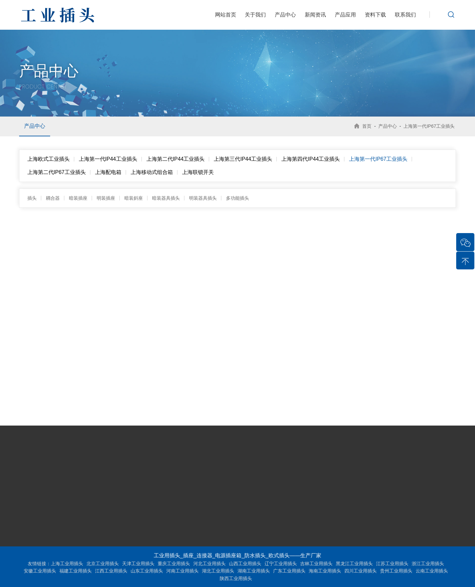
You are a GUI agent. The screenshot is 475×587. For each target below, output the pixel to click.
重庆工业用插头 (174, 563)
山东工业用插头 (147, 570)
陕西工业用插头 (236, 578)
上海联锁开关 (198, 172)
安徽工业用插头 (40, 570)
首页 (365, 126)
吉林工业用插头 (316, 563)
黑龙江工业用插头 (354, 563)
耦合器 (53, 198)
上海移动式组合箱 (152, 172)
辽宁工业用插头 (281, 563)
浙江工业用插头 (428, 563)
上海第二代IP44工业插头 (175, 159)
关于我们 (255, 14)
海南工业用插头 (325, 570)
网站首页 (225, 14)
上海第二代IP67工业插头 (56, 172)
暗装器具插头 (166, 198)
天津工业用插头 (138, 563)
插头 (32, 198)
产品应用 (345, 14)
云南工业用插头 (432, 570)
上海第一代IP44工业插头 (108, 159)
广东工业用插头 (289, 570)
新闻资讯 (315, 14)
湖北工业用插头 (218, 570)
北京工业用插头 (102, 563)
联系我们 (405, 14)
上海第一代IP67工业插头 (429, 126)
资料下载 (375, 14)
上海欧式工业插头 (48, 159)
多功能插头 (237, 198)
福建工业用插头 (75, 570)
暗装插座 (78, 198)
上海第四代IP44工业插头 (310, 159)
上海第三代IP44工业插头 (243, 159)
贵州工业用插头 (396, 570)
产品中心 (285, 14)
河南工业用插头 (182, 570)
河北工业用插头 (209, 563)
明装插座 (106, 198)
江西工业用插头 (111, 570)
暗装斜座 (133, 198)
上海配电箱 (108, 172)
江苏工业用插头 (392, 563)
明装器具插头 (203, 198)
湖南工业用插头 (254, 570)
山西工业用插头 (245, 563)
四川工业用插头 (360, 570)
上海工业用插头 (67, 563)
